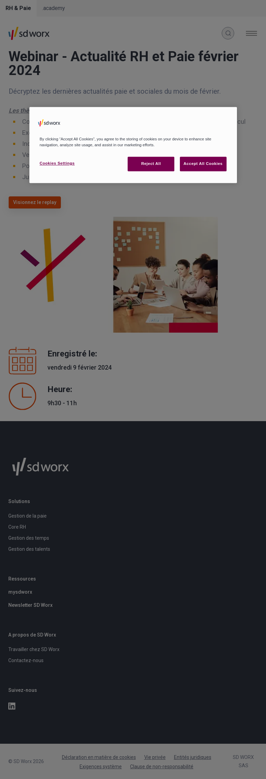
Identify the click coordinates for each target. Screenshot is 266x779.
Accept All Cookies (203, 163)
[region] (133, 145)
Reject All (151, 163)
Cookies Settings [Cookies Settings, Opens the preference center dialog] (57, 163)
